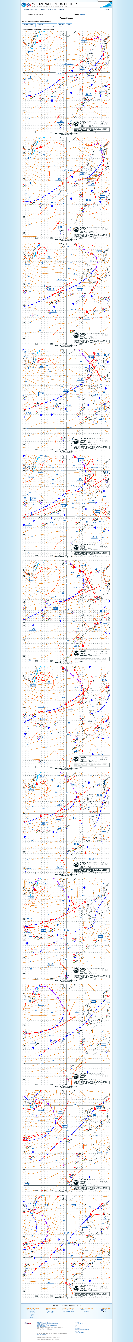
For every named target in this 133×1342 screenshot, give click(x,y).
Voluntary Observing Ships (68, 1309)
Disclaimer (77, 1322)
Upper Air (32, 1317)
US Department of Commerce (43, 1322)
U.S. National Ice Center (68, 1311)
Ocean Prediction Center (54, 4)
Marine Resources (68, 1308)
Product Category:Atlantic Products (28, 25)
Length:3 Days (61, 25)
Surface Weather (32, 1312)
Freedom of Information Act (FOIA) (82, 1329)
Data (43, 9)
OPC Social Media (104, 1308)
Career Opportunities (79, 1332)
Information (52, 9)
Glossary (77, 1326)
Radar (32, 1315)
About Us (77, 1331)
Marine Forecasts (50, 1308)
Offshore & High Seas (50, 1309)
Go (110, 0)
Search (106, 9)
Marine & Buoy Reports (32, 1309)
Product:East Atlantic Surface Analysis (46, 25)
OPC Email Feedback (41, 1334)
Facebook (104, 1309)
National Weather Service (42, 1324)
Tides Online (32, 1311)
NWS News (86, 1311)
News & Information (86, 1308)
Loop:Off (68, 25)
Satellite (32, 1314)
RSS (40, 0)
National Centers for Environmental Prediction (47, 1325)
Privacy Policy (78, 1328)
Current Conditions (32, 1308)
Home (25, 0)
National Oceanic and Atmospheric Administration (49, 6)
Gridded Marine (50, 1312)
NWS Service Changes (86, 1309)
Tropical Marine (50, 1311)
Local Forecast (93, 0)
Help (76, 1325)
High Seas (82, 14)
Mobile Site (32, 0)
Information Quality (79, 1323)
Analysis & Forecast (31, 9)
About (61, 9)
